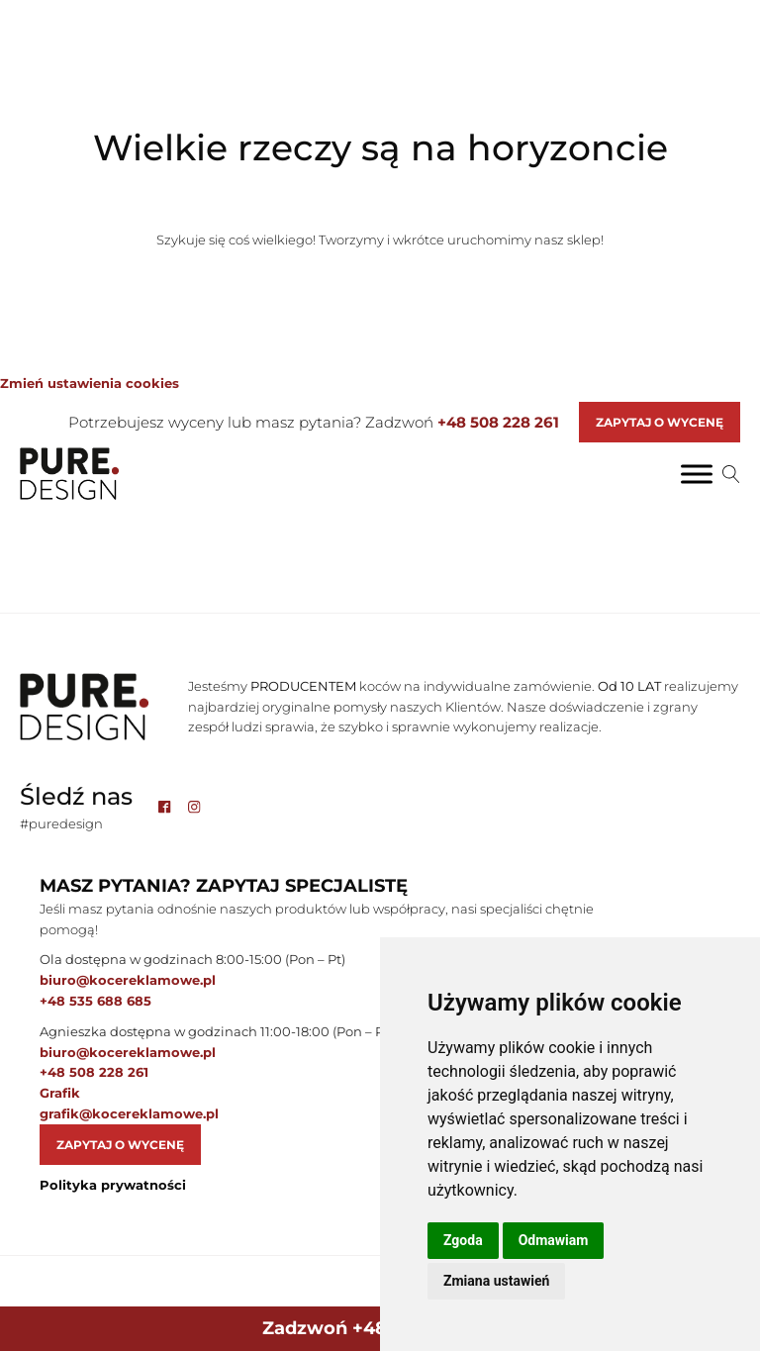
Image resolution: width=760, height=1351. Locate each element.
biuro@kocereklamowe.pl (128, 980)
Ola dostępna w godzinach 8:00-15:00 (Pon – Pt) (192, 959)
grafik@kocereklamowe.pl (129, 1113)
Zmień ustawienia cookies (89, 383)
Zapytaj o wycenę (120, 1144)
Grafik (60, 1093)
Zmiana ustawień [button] (496, 1281)
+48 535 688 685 (95, 1001)
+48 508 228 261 (498, 422)
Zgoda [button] (463, 1240)
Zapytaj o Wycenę (659, 422)
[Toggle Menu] (696, 473)
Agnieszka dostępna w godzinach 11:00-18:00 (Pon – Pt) (216, 1031)
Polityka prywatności (113, 1185)
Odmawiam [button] (554, 1240)
